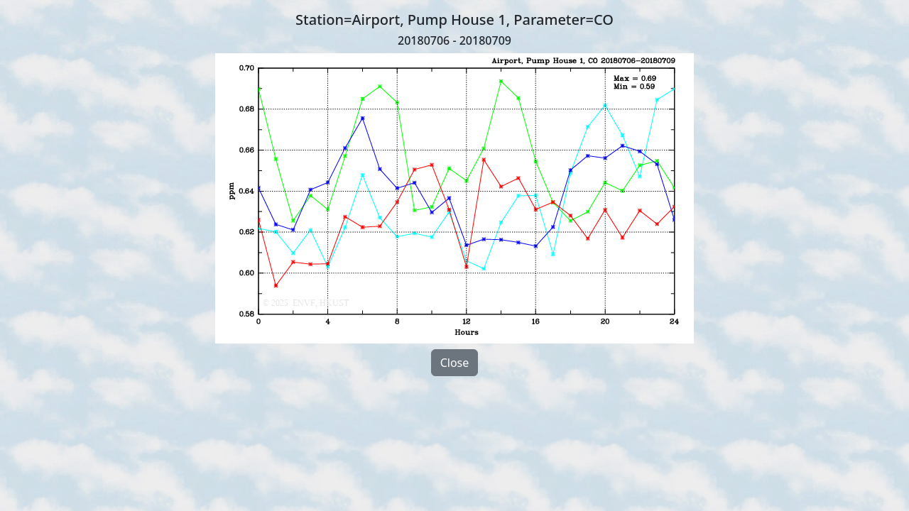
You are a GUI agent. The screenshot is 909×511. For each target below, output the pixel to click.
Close (454, 362)
